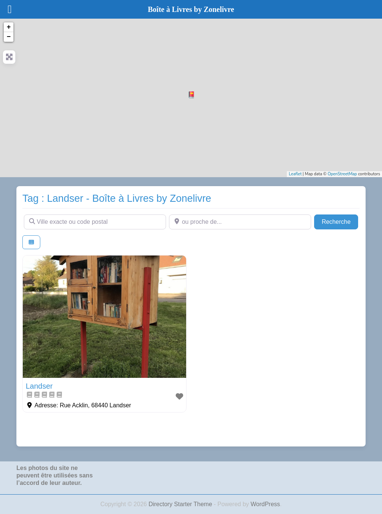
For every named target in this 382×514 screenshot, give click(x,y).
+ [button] (9, 27)
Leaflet (295, 174)
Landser (39, 386)
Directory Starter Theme (181, 504)
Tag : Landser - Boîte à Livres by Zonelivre (116, 198)
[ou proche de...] (240, 221)
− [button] (9, 36)
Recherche (340, 221)
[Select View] (31, 242)
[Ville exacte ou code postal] (95, 221)
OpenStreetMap (342, 174)
